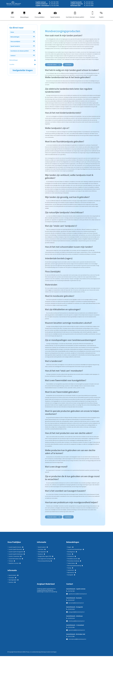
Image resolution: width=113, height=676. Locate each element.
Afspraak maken (51, 65)
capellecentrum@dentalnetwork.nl (77, 594)
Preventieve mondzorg (73, 561)
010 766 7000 (71, 591)
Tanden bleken (71, 563)
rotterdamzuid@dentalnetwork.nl (77, 639)
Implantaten (70, 570)
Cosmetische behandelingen (74, 549)
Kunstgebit (70, 575)
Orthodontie (70, 556)
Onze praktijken (23, 41)
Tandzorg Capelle (41, 588)
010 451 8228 (71, 609)
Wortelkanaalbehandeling (74, 565)
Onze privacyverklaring (44, 561)
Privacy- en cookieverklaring (33, 652)
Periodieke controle (72, 558)
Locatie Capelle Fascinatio (15, 549)
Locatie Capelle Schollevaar (16, 554)
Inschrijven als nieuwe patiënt (23, 50)
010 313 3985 (71, 636)
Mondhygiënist (71, 552)
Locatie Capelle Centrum (15, 547)
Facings (69, 568)
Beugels (69, 547)
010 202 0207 (71, 600)
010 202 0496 (71, 627)
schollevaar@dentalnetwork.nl (76, 621)
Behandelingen (23, 36)
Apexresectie (70, 572)
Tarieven (11, 561)
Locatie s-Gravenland (14, 556)
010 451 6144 (71, 618)
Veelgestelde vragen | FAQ (44, 556)
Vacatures (11, 582)
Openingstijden (13, 580)
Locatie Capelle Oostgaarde (16, 552)
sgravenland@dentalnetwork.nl (76, 630)
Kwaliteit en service (14, 563)
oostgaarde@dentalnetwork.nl (76, 612)
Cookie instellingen (51, 652)
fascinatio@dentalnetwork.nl (76, 603)
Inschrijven (68, 65)
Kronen (69, 554)
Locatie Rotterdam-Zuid (15, 558)
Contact (23, 55)
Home (23, 32)
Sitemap (43, 652)
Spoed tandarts (23, 46)
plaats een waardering (51, 592)
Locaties (11, 64)
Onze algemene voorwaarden (45, 558)
